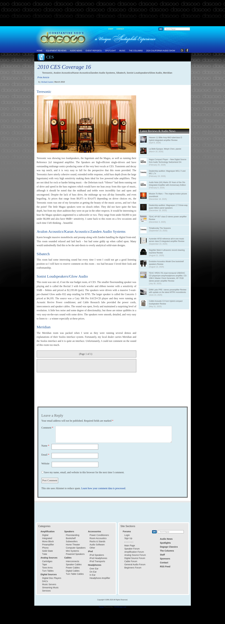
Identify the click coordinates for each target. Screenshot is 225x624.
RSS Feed (165, 566)
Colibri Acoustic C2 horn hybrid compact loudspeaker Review (166, 302)
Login (127, 535)
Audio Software (97, 544)
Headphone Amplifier (100, 578)
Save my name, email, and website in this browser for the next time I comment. (84, 472)
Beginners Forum (132, 567)
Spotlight (110, 51)
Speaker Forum (132, 548)
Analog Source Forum (135, 555)
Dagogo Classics (169, 547)
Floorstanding (72, 535)
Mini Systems (72, 551)
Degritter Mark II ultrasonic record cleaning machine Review (167, 251)
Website (45, 463)
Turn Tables (48, 571)
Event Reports (94, 51)
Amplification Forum (134, 552)
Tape (44, 564)
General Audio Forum (134, 564)
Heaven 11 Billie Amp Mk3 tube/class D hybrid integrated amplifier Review (165, 138)
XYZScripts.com (120, 607)
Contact (120, 29)
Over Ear (94, 568)
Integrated (47, 538)
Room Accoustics (98, 538)
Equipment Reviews (56, 51)
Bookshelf (71, 538)
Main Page (129, 545)
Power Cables (73, 567)
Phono (45, 547)
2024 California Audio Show (160, 51)
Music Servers (49, 584)
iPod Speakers (97, 555)
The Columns (136, 51)
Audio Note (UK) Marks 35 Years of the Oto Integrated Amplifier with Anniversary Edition (167, 183)
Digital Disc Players (51, 578)
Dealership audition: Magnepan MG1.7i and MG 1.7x (167, 172)
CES (50, 57)
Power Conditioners (99, 535)
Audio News (76, 51)
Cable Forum (130, 561)
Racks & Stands (97, 541)
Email (45, 454)
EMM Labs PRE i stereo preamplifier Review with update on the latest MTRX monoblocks (167, 291)
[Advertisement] (112, 13)
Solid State (47, 551)
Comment (47, 427)
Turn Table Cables (75, 574)
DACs (45, 581)
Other (92, 547)
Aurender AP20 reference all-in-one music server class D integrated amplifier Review (166, 240)
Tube (44, 554)
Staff (110, 29)
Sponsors (165, 558)
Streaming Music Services (50, 589)
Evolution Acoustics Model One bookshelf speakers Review (166, 262)
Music (122, 51)
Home (40, 51)
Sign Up (128, 538)
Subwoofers (72, 541)
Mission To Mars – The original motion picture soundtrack (168, 195)
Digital (45, 535)
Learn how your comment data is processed (103, 488)
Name (45, 445)
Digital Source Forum (134, 558)
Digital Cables (73, 571)
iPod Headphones (98, 558)
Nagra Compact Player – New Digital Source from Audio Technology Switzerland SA (167, 160)
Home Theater (73, 544)
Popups (101, 607)
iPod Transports (97, 561)
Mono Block (48, 541)
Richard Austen (47, 82)
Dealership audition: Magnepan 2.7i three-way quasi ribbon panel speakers (168, 206)
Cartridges (47, 561)
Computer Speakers (76, 547)
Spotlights (165, 543)
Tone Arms (47, 567)
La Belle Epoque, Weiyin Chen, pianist (165, 149)
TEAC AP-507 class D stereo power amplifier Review (168, 218)
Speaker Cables (74, 564)
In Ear (93, 575)
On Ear (93, 571)
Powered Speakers (75, 554)
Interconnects (72, 561)
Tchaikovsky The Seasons (160, 228)
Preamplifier (48, 544)
